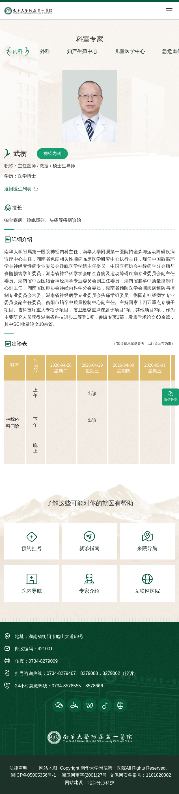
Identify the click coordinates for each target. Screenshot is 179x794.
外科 (45, 51)
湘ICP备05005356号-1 (33, 775)
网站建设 (74, 782)
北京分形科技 (101, 782)
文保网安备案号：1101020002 (140, 775)
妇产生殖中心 (82, 51)
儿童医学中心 (130, 51)
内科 (18, 51)
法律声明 (18, 768)
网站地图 (48, 768)
